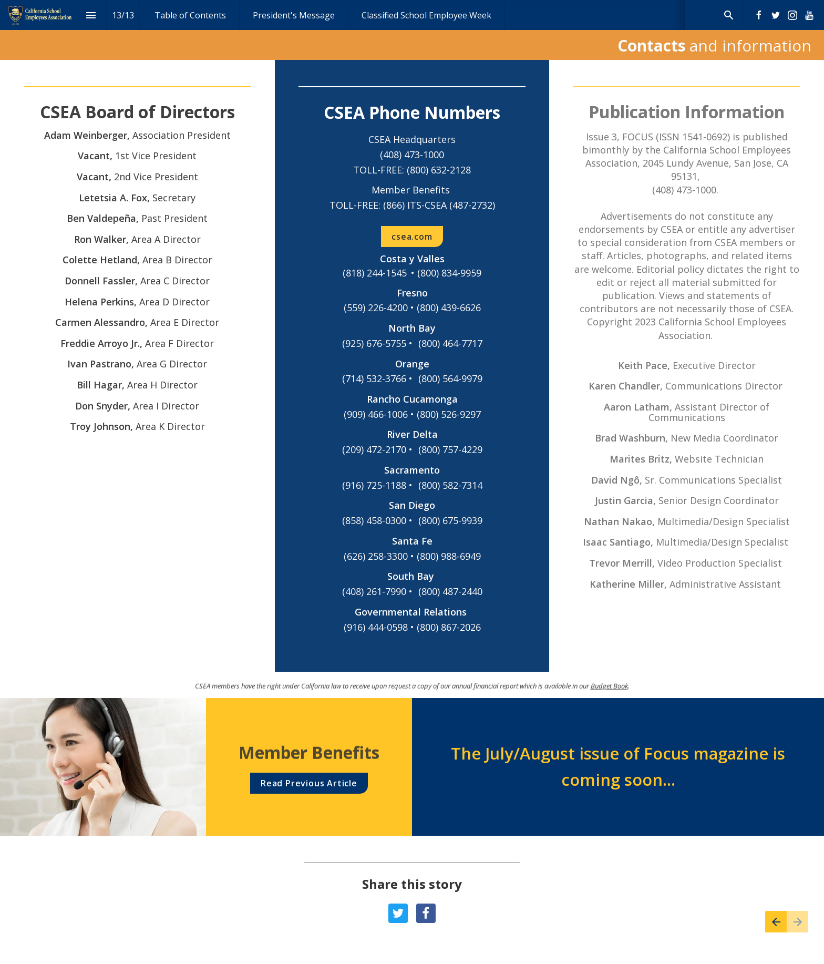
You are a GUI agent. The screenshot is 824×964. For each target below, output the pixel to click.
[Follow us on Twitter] (775, 15)
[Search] (729, 15)
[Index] (91, 15)
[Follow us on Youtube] (809, 15)
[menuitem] (190, 15)
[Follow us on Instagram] (792, 15)
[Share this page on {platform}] (398, 913)
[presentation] (412, 30)
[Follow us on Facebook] (758, 15)
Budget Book (609, 693)
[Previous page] (776, 921)
